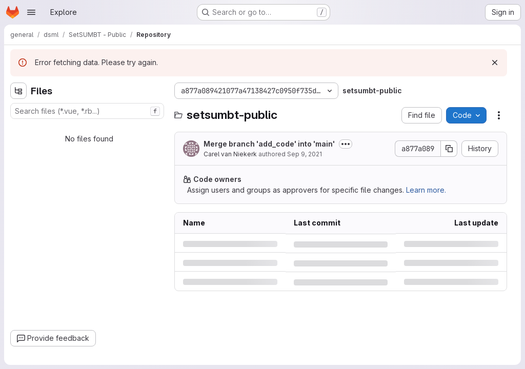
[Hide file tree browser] (18, 91)
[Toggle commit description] (345, 144)
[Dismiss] (495, 62)
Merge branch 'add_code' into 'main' (269, 143)
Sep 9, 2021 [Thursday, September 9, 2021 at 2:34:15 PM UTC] (304, 154)
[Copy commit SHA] (449, 148)
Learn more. (426, 190)
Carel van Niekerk (230, 154)
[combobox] (87, 111)
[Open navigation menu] (31, 12)
